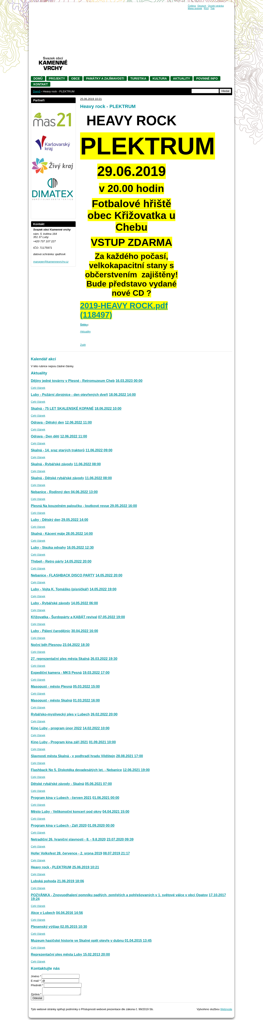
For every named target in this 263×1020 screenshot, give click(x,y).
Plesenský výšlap (45, 926)
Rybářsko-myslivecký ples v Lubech (60, 714)
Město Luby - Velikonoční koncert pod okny (66, 811)
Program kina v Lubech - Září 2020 (59, 825)
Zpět (83, 344)
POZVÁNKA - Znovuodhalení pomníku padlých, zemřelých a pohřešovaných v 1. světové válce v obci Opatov (119, 895)
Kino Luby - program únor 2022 (56, 728)
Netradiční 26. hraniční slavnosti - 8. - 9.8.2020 (68, 839)
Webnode (226, 1009)
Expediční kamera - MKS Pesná (56, 672)
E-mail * (36, 980)
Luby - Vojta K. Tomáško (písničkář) (60, 589)
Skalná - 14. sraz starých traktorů (58, 450)
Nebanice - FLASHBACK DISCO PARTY (62, 575)
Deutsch (201, 5)
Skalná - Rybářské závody (52, 464)
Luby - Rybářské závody (50, 603)
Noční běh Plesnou (46, 645)
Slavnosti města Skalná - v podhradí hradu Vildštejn (73, 756)
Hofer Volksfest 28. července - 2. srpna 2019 (66, 853)
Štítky (84, 324)
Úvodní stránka (216, 5)
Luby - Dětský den (45, 520)
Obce (75, 78)
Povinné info (207, 78)
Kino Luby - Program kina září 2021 (59, 742)
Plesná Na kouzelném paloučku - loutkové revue (70, 506)
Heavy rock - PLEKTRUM (51, 867)
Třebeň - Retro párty (47, 561)
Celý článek (38, 387)
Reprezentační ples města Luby (57, 954)
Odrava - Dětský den (47, 422)
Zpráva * (36, 994)
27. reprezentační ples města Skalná (60, 659)
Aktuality (181, 78)
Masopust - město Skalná (51, 700)
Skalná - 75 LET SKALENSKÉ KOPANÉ (62, 408)
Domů (38, 78)
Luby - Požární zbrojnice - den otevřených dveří (69, 394)
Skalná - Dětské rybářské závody (57, 478)
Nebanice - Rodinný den (51, 492)
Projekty (57, 78)
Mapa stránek (195, 8)
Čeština (192, 5)
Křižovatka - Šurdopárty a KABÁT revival (64, 617)
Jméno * (36, 976)
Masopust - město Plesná (51, 686)
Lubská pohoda (43, 881)
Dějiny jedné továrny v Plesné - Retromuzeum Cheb (73, 381)
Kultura (159, 78)
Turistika (138, 78)
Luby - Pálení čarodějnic (50, 631)
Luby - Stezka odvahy (48, 547)
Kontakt (40, 84)
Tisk (212, 8)
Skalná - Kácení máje (48, 533)
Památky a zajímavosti (105, 78)
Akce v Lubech (43, 913)
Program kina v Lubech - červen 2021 (61, 798)
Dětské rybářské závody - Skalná (57, 784)
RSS (206, 8)
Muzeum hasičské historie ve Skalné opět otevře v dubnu (78, 940)
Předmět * (37, 985)
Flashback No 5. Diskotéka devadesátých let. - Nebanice (76, 770)
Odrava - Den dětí (45, 436)
